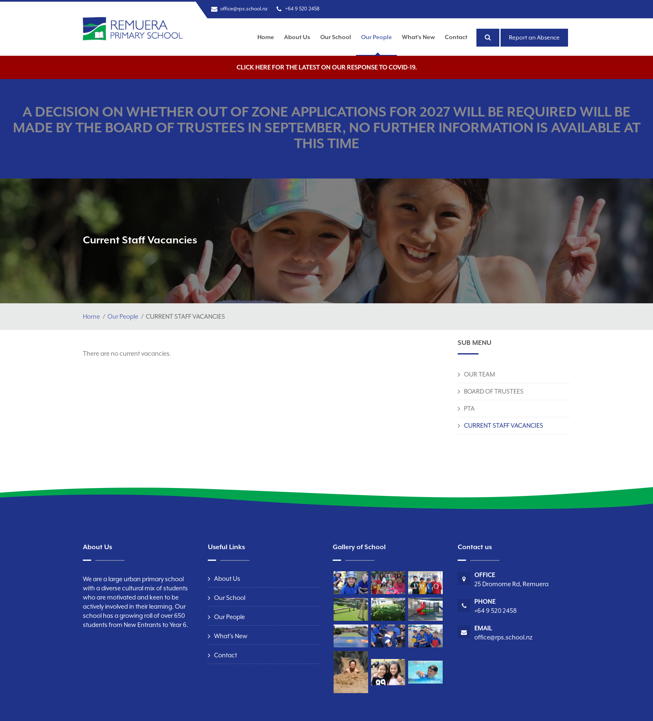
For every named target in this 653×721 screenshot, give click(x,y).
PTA (469, 408)
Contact (456, 37)
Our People (376, 37)
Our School (335, 37)
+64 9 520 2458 (302, 9)
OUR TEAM (479, 374)
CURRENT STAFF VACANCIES (503, 425)
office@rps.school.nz (243, 9)
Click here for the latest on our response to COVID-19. (327, 67)
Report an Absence (534, 37)
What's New (418, 37)
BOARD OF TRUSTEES (493, 391)
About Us (297, 37)
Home (265, 37)
